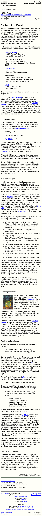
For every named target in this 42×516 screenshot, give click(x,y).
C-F (23, 506)
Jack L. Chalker (16, 97)
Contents (38, 493)
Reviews (23, 499)
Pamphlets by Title (10, 509)
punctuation (22, 211)
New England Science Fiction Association (16, 15)
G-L (26, 506)
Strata (10, 512)
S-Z (33, 506)
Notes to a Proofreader (8, 481)
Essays (24, 501)
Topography (4, 514)
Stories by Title (32, 509)
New (33, 493)
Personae (4, 512)
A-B (19, 506)
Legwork (9, 139)
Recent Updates (36, 495)
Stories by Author (22, 509)
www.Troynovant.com (21, 496)
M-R (30, 506)
